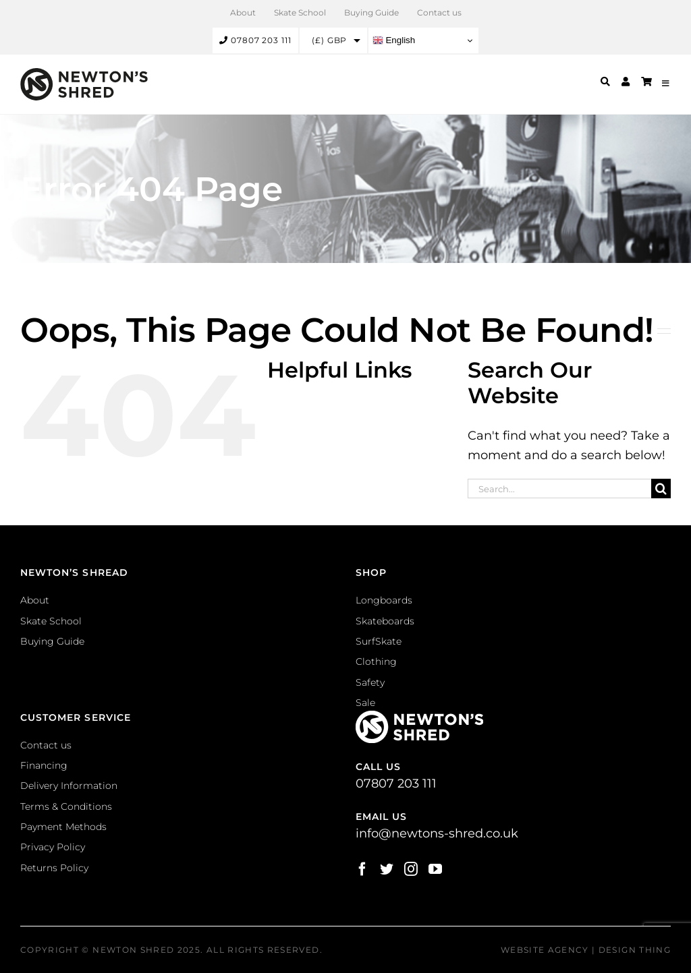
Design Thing (635, 950)
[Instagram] (411, 869)
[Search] (661, 488)
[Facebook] (362, 869)
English (393, 40)
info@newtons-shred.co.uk (437, 833)
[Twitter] (386, 869)
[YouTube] (435, 869)
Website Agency (545, 950)
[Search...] (559, 488)
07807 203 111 (255, 40)
